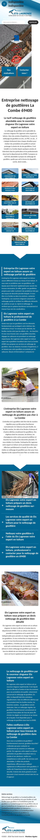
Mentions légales (31, 836)
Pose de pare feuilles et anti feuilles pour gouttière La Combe (19, 800)
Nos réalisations (9, 71)
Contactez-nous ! (24, 71)
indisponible (16, 2)
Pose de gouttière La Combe (16, 810)
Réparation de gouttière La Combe (18, 815)
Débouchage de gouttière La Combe (14, 797)
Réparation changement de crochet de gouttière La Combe (17, 812)
